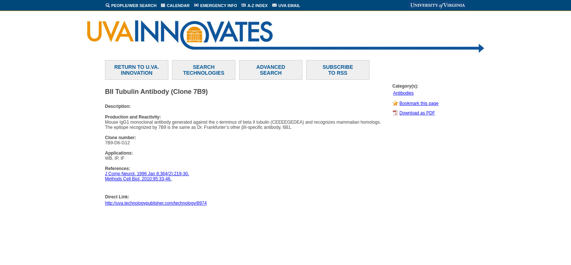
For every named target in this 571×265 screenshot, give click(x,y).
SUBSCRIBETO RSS (338, 70)
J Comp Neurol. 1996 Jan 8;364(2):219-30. (147, 173)
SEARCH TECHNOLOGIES (203, 70)
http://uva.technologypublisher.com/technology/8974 (156, 203)
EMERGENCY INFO (218, 5)
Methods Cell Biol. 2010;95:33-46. (138, 178)
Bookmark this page (418, 103)
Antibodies (403, 93)
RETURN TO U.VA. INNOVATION (136, 70)
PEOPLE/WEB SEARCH (134, 5)
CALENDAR (178, 5)
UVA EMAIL (289, 5)
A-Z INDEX (258, 5)
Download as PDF (417, 113)
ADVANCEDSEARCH (270, 70)
